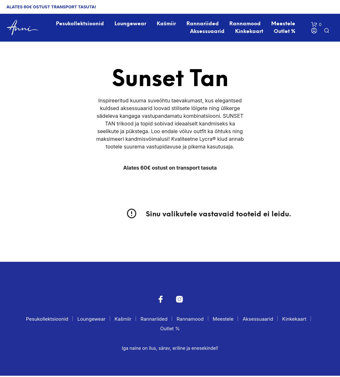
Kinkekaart (249, 32)
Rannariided (203, 24)
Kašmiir (166, 24)
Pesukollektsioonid (80, 24)
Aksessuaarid (207, 32)
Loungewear (130, 24)
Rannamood (245, 24)
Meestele (284, 24)
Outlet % (285, 32)
